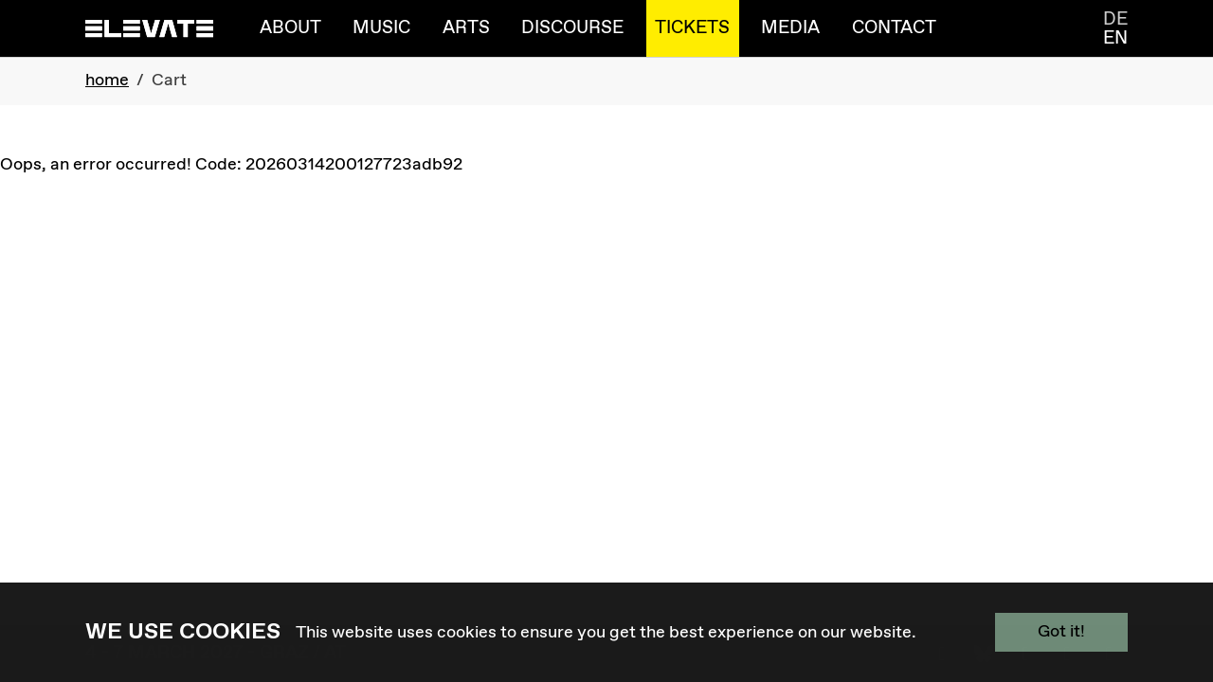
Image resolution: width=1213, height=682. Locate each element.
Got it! (1061, 631)
